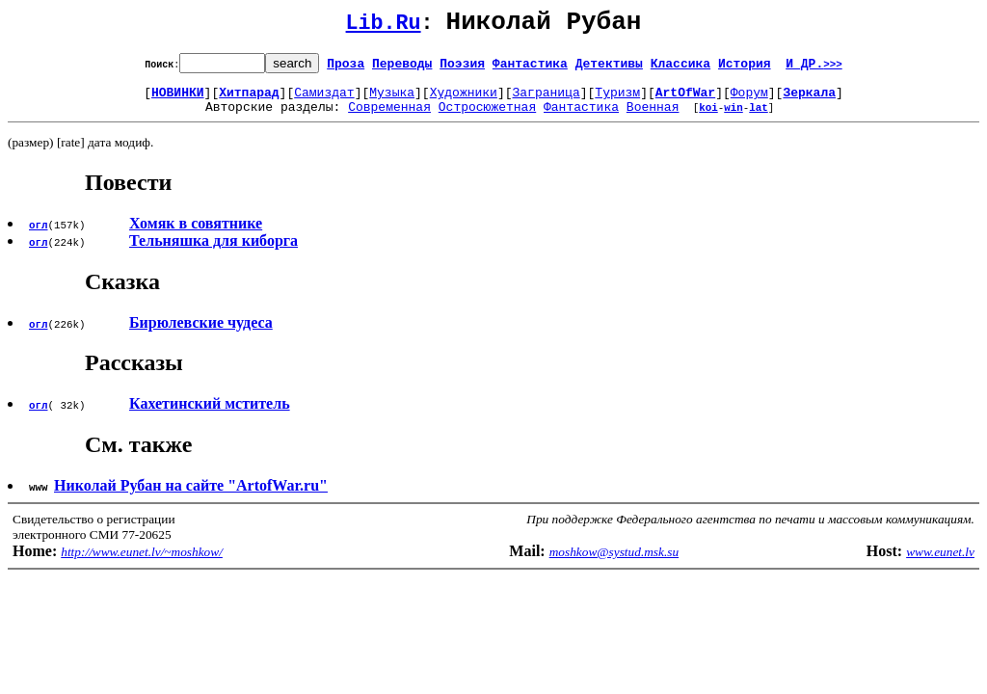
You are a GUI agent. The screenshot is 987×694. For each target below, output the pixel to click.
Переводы (402, 68)
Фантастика (530, 68)
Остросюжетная (487, 117)
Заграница (546, 100)
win (733, 118)
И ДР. (814, 68)
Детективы (609, 68)
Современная (389, 117)
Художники (463, 100)
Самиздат (324, 100)
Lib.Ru (383, 26)
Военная (653, 117)
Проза (345, 68)
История (744, 68)
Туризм (617, 100)
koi (708, 118)
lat (758, 118)
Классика (680, 68)
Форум (749, 100)
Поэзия (462, 68)
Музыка (391, 100)
